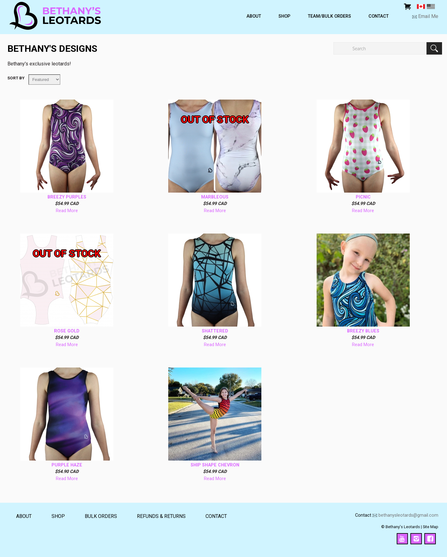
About (253, 16)
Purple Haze (67, 465)
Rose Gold (66, 331)
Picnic (363, 197)
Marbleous (214, 197)
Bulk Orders (101, 516)
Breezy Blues (363, 331)
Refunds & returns (161, 516)
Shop (284, 16)
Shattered (215, 331)
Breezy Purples (66, 197)
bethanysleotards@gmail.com (408, 515)
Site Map (430, 526)
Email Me (427, 17)
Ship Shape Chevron (215, 465)
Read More (67, 210)
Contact (378, 16)
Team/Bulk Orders (329, 16)
